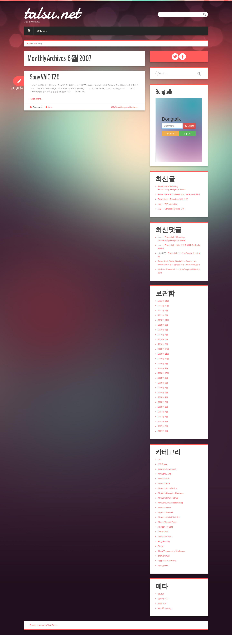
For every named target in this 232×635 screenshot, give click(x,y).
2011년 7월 (163, 310)
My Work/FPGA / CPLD (168, 498)
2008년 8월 (163, 383)
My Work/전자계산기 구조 (169, 517)
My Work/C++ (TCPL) (167, 488)
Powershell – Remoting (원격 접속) (173, 199)
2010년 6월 (163, 339)
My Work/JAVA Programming (170, 503)
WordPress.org (164, 608)
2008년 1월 (163, 407)
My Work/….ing (164, 474)
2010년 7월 (163, 334)
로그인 (161, 594)
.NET (160, 459)
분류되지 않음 (164, 556)
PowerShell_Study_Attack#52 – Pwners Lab (177, 261)
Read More (35, 99)
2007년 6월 (163, 417)
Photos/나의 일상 (165, 527)
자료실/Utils (163, 565)
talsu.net (51, 13)
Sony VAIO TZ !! (44, 77)
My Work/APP (164, 479)
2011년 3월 (163, 315)
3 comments (38, 107)
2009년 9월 (163, 363)
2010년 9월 (163, 325)
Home (29, 43)
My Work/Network (165, 512)
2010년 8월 (163, 330)
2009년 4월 (163, 368)
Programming (164, 541)
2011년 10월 (163, 306)
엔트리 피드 (163, 599)
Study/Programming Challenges (171, 551)
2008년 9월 (163, 378)
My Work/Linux (164, 508)
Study (160, 546)
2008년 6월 (163, 388)
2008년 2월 (163, 402)
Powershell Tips (165, 536)
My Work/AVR (164, 483)
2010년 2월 (163, 344)
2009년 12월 (163, 349)
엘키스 (161, 269)
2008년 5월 (163, 392)
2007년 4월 (163, 421)
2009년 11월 (163, 354)
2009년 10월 (163, 359)
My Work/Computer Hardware (125, 107)
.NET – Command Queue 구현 (171, 209)
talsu (50, 107)
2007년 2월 (163, 426)
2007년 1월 (163, 431)
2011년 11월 (163, 301)
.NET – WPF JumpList (167, 204)
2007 (35, 43)
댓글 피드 (162, 603)
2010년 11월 (163, 320)
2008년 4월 (163, 397)
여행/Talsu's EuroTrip (167, 561)
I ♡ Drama (162, 464)
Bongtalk (42, 31)
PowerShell (163, 532)
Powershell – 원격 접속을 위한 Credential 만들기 (179, 194)
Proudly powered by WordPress (43, 625)
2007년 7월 (163, 412)
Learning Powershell (167, 469)
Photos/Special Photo (167, 522)
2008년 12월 (163, 373)
